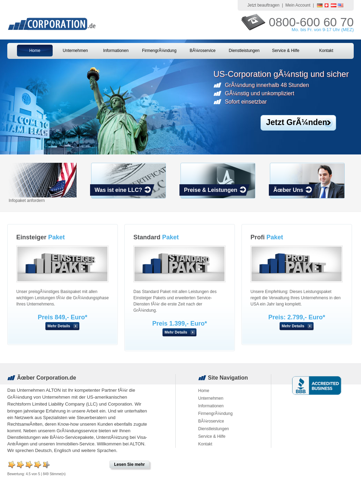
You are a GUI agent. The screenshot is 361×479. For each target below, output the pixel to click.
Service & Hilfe (285, 50)
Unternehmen (75, 50)
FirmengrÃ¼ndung (159, 50)
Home (34, 50)
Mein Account (297, 5)
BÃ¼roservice (202, 50)
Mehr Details (58, 326)
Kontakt (326, 50)
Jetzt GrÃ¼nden (296, 122)
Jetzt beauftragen (263, 5)
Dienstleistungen (244, 50)
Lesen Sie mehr (129, 464)
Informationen (116, 50)
